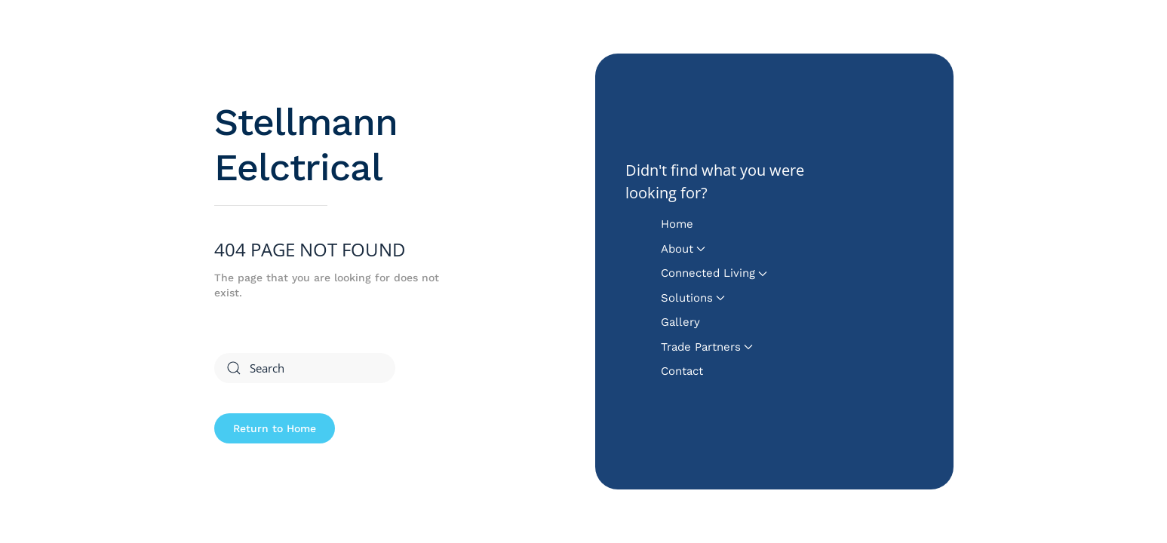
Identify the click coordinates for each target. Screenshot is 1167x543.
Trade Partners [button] (707, 347)
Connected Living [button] (714, 273)
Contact (682, 371)
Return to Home (274, 428)
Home (677, 224)
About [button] (683, 249)
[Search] (304, 368)
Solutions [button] (693, 298)
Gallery (680, 322)
